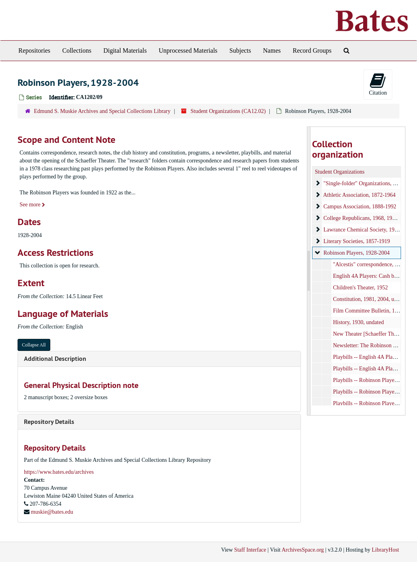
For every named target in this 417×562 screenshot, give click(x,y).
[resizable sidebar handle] (308, 271)
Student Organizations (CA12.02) (227, 111)
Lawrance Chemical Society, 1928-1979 (368, 230)
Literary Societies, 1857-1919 (357, 241)
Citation (378, 84)
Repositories (34, 50)
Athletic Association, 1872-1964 (359, 195)
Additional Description (55, 358)
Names (272, 50)
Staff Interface (250, 550)
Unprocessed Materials (188, 50)
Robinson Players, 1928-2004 (357, 253)
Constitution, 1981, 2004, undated (371, 299)
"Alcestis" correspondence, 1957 (369, 264)
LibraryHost (385, 550)
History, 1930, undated (358, 322)
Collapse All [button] (34, 345)
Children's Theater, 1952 (360, 288)
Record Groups (311, 50)
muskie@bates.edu (52, 512)
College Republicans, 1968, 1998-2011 (367, 218)
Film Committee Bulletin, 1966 (368, 311)
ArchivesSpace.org (303, 550)
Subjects (240, 50)
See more (32, 205)
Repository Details (49, 422)
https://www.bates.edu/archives (59, 472)
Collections (76, 50)
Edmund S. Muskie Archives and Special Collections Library (102, 111)
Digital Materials (125, 50)
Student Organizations (340, 172)
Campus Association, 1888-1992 (360, 207)
